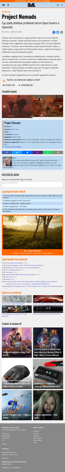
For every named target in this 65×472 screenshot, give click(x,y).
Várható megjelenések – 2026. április (15, 206)
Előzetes (6, 12)
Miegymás (5, 458)
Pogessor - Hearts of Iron (10, 454)
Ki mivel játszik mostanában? (14, 263)
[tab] (31, 116)
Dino (7, 32)
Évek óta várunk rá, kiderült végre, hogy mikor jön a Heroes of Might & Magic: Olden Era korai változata (32, 197)
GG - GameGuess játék (13, 270)
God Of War (9, 277)
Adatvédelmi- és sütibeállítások (11, 468)
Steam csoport (37, 438)
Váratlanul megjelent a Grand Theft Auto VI (17, 200)
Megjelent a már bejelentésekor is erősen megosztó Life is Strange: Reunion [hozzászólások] (34, 286)
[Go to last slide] (4, 106)
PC (12, 126)
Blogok (4, 444)
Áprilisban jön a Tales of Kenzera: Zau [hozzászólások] (22, 268)
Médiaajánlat (6, 436)
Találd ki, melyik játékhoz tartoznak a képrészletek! (32, 252)
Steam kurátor (37, 440)
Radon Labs (14, 129)
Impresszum (5, 433)
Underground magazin (9, 452)
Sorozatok (9, 272)
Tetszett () (8, 85)
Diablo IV (8, 279)
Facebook (36, 431)
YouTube (36, 433)
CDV (10, 132)
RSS (3, 440)
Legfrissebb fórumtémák (14, 259)
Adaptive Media (6, 464)
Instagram (36, 436)
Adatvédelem (6, 438)
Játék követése (25, 85)
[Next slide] (60, 106)
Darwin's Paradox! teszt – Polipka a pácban (17, 203)
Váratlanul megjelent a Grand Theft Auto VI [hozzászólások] (24, 265)
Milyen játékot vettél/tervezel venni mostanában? (21, 274)
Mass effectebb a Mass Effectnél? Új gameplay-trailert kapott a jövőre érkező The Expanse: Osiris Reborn (31, 210)
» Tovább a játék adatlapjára (13, 147)
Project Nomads (12, 123)
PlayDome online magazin (10, 427)
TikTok (35, 442)
